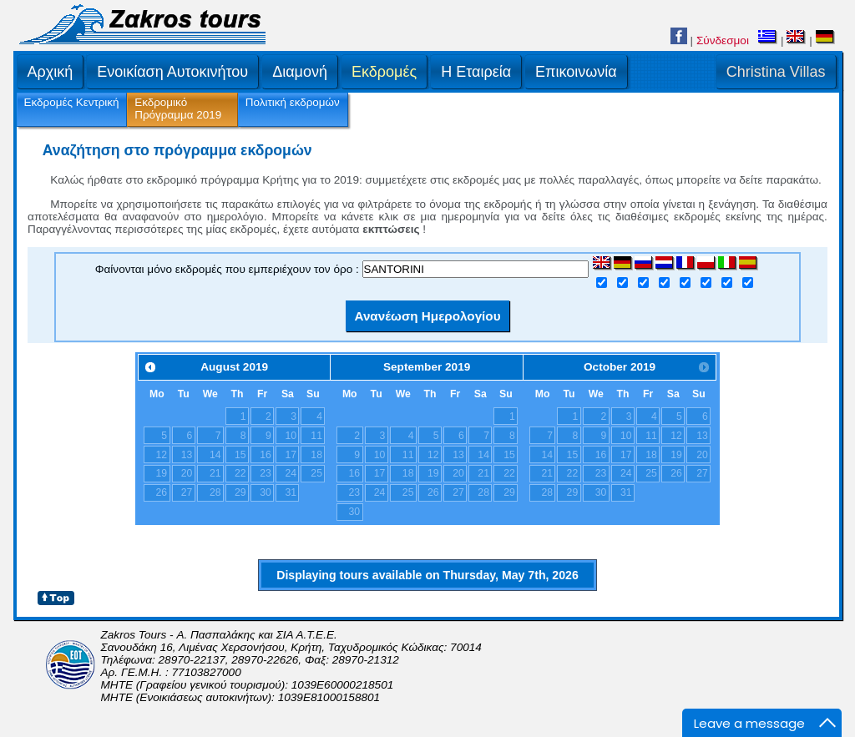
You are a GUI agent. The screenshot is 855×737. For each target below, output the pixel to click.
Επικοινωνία (576, 71)
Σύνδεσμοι (722, 40)
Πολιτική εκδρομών (292, 102)
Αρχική (50, 71)
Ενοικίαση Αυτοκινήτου (172, 71)
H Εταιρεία (476, 71)
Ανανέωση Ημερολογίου (427, 316)
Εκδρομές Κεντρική (71, 102)
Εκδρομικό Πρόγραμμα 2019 (177, 108)
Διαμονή (299, 71)
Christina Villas (776, 71)
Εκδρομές (384, 71)
